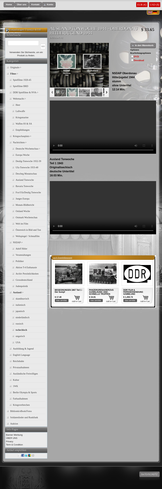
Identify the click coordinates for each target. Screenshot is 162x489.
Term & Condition (14, 444)
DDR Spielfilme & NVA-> (25, 92)
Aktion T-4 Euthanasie (26, 267)
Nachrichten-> (20, 142)
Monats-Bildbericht (25, 205)
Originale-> (15, 67)
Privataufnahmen (21, 367)
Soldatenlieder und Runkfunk (24, 417)
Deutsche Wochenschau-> (28, 148)
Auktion (14, 423)
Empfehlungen (23, 130)
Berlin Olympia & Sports (25, 392)
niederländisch (23, 317)
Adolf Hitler (21, 248)
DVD (136, 56)
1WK (15, 386)
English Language (21, 355)
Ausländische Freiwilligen (25, 373)
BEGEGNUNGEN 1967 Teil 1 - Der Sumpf (69, 291)
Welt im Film (22, 223)
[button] (9, 4)
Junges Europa (23, 198)
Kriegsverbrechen (21, 405)
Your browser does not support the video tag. (103, 127)
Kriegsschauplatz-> (22, 136)
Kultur (16, 380)
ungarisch (20, 336)
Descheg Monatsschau (26, 173)
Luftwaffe (20, 111)
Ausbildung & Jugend (23, 348)
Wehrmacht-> (19, 98)
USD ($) (154, 4)
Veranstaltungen (23, 255)
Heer (18, 105)
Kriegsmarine (22, 117)
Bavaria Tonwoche (24, 186)
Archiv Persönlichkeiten (27, 273)
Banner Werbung (14, 435)
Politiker (20, 261)
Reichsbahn (18, 361)
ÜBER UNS (11, 438)
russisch (19, 323)
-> (14, 73)
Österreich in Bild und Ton (28, 230)
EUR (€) (141, 4)
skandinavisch (22, 298)
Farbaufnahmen (20, 398)
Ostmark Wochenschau (26, 217)
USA (18, 342)
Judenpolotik (22, 286)
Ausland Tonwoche (25, 180)
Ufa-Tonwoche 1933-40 (27, 167)
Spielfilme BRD (20, 86)
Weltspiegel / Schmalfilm (28, 236)
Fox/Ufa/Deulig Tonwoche (28, 192)
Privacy (9, 441)
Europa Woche (23, 155)
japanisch (20, 311)
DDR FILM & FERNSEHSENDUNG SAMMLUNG (133, 292)
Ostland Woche (23, 211)
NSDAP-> (18, 242)
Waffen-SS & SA (24, 123)
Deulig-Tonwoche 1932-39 (28, 161)
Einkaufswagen (16, 30)
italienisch (20, 305)
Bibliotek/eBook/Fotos (21, 411)
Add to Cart (76, 301)
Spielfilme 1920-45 (22, 80)
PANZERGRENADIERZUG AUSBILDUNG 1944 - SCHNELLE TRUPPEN (101, 292)
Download (139, 60)
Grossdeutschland (24, 280)
